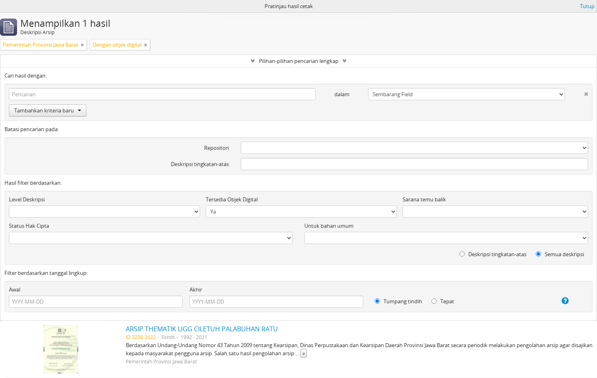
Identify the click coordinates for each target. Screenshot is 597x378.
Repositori (216, 147)
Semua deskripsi (560, 254)
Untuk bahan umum (328, 225)
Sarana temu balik (424, 199)
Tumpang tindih (398, 301)
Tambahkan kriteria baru (47, 110)
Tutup (587, 6)
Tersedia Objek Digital (232, 199)
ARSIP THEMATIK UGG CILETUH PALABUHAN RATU (202, 328)
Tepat (442, 301)
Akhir (196, 289)
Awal (14, 289)
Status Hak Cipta (29, 225)
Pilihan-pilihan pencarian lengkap (298, 61)
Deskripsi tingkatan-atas (200, 164)
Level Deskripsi (27, 199)
